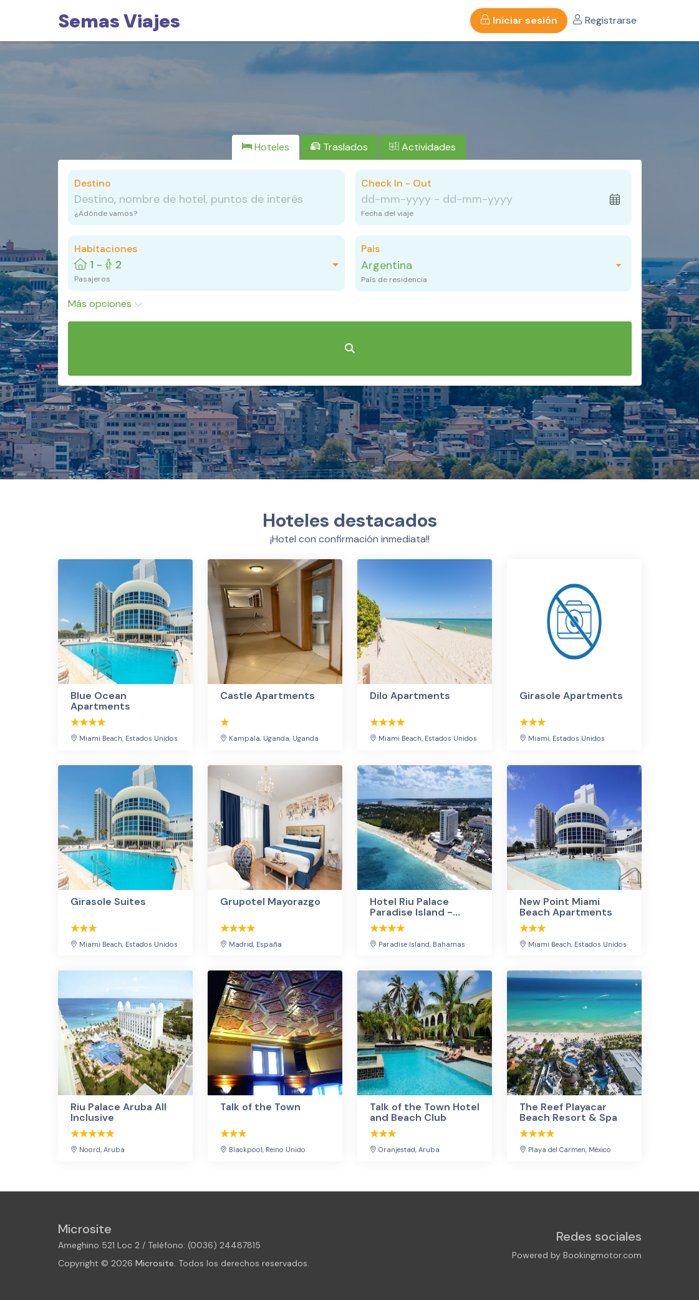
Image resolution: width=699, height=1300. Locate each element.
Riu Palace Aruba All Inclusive (118, 1112)
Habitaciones (105, 248)
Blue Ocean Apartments (100, 701)
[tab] (265, 147)
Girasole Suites (108, 902)
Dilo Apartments (410, 696)
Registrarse (604, 20)
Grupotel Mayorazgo (270, 902)
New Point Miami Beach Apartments (565, 907)
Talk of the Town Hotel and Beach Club (425, 1112)
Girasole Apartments (571, 696)
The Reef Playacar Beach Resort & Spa (568, 1112)
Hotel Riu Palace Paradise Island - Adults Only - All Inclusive (411, 907)
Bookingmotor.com (602, 1255)
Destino (92, 183)
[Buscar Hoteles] (350, 348)
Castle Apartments (267, 696)
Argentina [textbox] (386, 265)
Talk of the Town (260, 1107)
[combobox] (487, 265)
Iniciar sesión (518, 20)
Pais (370, 248)
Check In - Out (396, 183)
